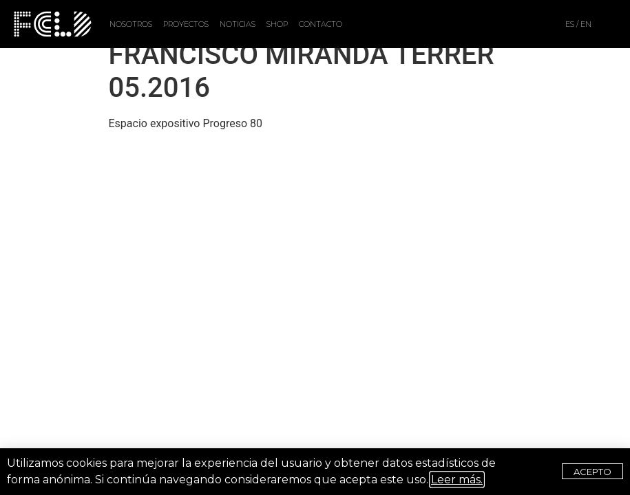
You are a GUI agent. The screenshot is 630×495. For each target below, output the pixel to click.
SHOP (277, 24)
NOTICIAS (237, 24)
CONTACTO (320, 24)
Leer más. (457, 479)
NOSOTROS (130, 24)
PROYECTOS (186, 24)
